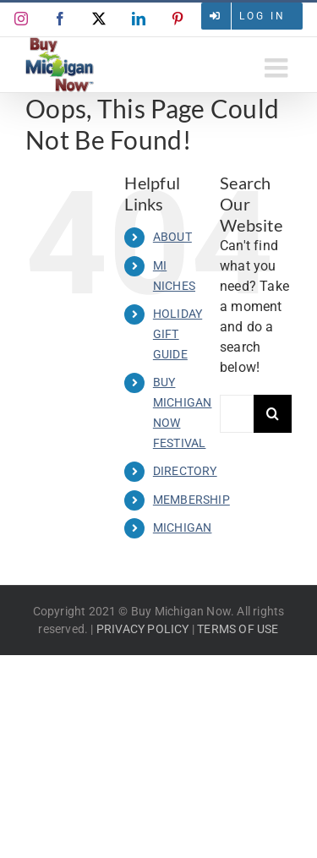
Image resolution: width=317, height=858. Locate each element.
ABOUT (172, 236)
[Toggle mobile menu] (278, 67)
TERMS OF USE (237, 629)
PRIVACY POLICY (142, 629)
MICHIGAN (182, 527)
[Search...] (237, 414)
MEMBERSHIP (191, 499)
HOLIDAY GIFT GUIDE (177, 334)
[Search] (273, 414)
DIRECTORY (185, 471)
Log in (262, 16)
